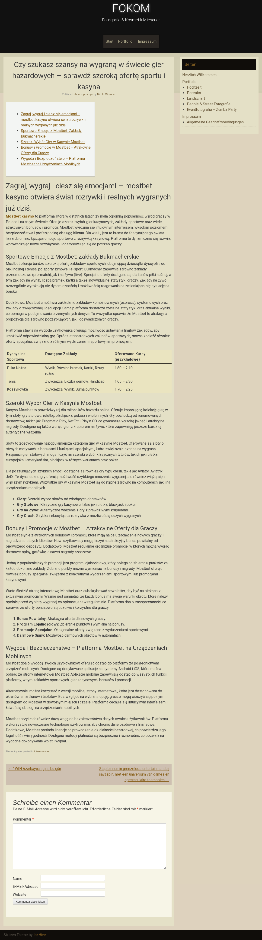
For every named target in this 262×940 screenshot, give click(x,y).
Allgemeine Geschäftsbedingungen (215, 122)
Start (109, 41)
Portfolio (125, 41)
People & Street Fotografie (208, 104)
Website (19, 894)
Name (17, 878)
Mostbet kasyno (20, 216)
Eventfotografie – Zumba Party (212, 109)
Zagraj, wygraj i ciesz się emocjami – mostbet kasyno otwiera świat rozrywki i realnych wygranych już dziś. (53, 119)
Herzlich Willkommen (199, 75)
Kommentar (23, 819)
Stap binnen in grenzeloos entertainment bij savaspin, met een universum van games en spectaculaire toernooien (134, 774)
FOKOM (131, 8)
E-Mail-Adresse (25, 886)
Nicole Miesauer (106, 94)
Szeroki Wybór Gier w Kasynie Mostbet (53, 142)
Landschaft (196, 98)
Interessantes (41, 751)
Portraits (194, 93)
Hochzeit (194, 87)
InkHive (40, 935)
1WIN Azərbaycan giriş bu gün (34, 769)
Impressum (147, 41)
